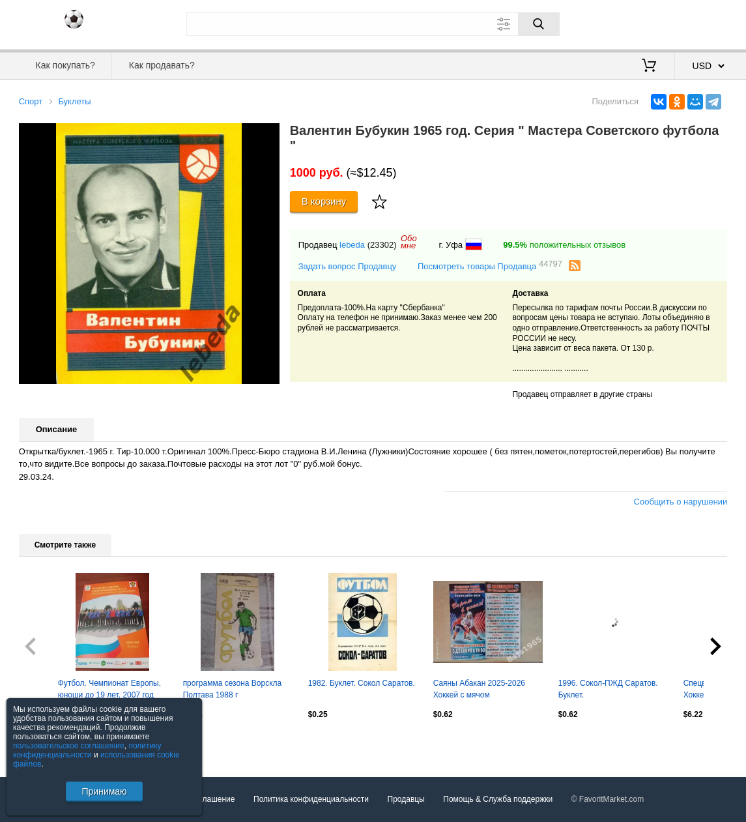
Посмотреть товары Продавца (490, 265)
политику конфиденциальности (87, 750)
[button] (267, 135)
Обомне (409, 242)
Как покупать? (65, 65)
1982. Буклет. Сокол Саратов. (361, 683)
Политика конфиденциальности (311, 799)
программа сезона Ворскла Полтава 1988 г (232, 689)
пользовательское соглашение (68, 745)
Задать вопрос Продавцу (347, 266)
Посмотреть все (47, 742)
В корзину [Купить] (324, 201)
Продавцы (406, 799)
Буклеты (74, 101)
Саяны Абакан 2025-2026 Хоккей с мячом (479, 689)
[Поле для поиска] (373, 24)
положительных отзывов (564, 245)
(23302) (382, 245)
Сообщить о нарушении (681, 501)
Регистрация (701, 23)
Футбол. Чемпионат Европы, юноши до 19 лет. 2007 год (109, 689)
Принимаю (103, 791)
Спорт (31, 101)
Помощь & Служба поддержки (497, 799)
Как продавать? (162, 65)
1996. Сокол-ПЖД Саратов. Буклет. (608, 689)
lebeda (352, 245)
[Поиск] (539, 24)
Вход (651, 23)
